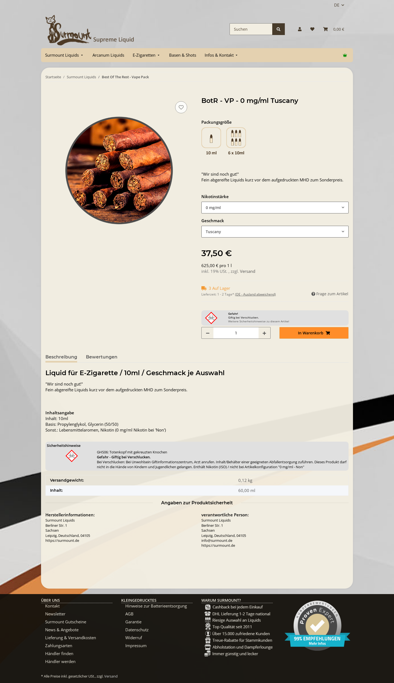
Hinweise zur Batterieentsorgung (156, 606)
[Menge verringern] (208, 332)
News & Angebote (62, 629)
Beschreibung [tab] (61, 357)
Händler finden (59, 653)
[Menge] (236, 332)
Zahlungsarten (58, 645)
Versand (247, 271)
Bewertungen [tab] (101, 357)
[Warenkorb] (334, 29)
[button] (300, 29)
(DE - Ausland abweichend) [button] (255, 294)
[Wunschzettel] (312, 29)
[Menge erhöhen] (264, 332)
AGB (129, 614)
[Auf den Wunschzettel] (181, 107)
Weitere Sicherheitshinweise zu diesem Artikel (258, 321)
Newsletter (55, 614)
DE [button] (336, 5)
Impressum (136, 645)
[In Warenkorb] (49, 94)
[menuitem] (64, 55)
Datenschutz (137, 629)
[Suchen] (251, 29)
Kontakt (52, 606)
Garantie (133, 621)
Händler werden (60, 661)
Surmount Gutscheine (65, 621)
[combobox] (275, 207)
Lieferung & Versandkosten (70, 637)
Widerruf (133, 637)
